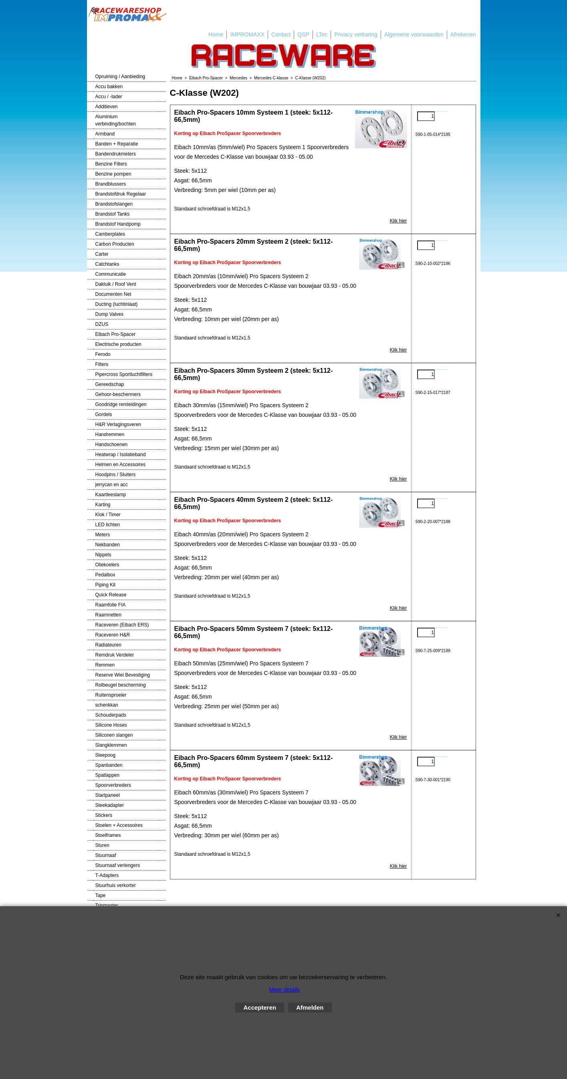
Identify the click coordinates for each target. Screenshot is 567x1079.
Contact (281, 34)
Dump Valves (109, 314)
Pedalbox (105, 575)
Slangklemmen (111, 745)
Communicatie (110, 274)
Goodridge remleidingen (121, 404)
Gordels (103, 414)
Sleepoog (105, 755)
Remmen (105, 665)
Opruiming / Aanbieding (120, 76)
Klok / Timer (108, 514)
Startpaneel (107, 795)
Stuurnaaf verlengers (117, 865)
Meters (102, 534)
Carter (102, 254)
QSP (303, 34)
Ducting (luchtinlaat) (116, 304)
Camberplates (110, 234)
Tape (100, 895)
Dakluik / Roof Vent (115, 284)
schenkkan (106, 705)
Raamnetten (108, 615)
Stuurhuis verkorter (115, 885)
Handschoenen (111, 444)
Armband (105, 134)
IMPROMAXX (247, 34)
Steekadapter (109, 805)
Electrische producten (118, 344)
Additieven (106, 106)
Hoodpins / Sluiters (115, 474)
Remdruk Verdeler (114, 655)
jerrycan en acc (111, 484)
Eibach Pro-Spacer (115, 334)
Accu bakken (109, 86)
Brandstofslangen (114, 204)
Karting (103, 504)
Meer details (284, 989)
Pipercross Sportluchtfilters (124, 374)
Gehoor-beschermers (118, 394)
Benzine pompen (113, 174)
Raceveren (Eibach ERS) (122, 625)
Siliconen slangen (114, 735)
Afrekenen (463, 34)
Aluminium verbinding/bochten (115, 120)
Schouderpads (110, 715)
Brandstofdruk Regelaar (120, 194)
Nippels (103, 555)
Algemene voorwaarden (414, 34)
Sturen (102, 845)
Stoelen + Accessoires (119, 825)
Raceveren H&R (112, 635)
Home (215, 34)
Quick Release (111, 595)
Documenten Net (113, 294)
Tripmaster (106, 905)
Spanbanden (109, 765)
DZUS (102, 324)
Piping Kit (105, 585)
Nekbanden (107, 545)
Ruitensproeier (111, 695)
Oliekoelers (107, 565)
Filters (102, 364)
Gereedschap (109, 384)
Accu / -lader (108, 96)
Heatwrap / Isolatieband (120, 454)
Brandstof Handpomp (118, 224)
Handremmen (110, 434)
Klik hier (398, 221)
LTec (322, 34)
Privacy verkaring (355, 34)
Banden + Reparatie (116, 144)
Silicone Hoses (111, 725)
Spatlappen (107, 775)
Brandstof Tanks (112, 214)
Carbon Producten (114, 244)
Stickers (104, 815)
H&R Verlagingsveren (118, 424)
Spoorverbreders (113, 785)
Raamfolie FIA (110, 605)
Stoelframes (108, 835)
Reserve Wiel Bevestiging (122, 675)
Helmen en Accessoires (120, 464)
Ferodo (103, 354)
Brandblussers (110, 184)
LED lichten (107, 524)
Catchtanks (107, 264)
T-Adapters (107, 875)
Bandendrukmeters (115, 154)
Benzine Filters (111, 164)
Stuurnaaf (105, 855)
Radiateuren (108, 645)
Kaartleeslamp (110, 494)
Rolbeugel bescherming (120, 685)
